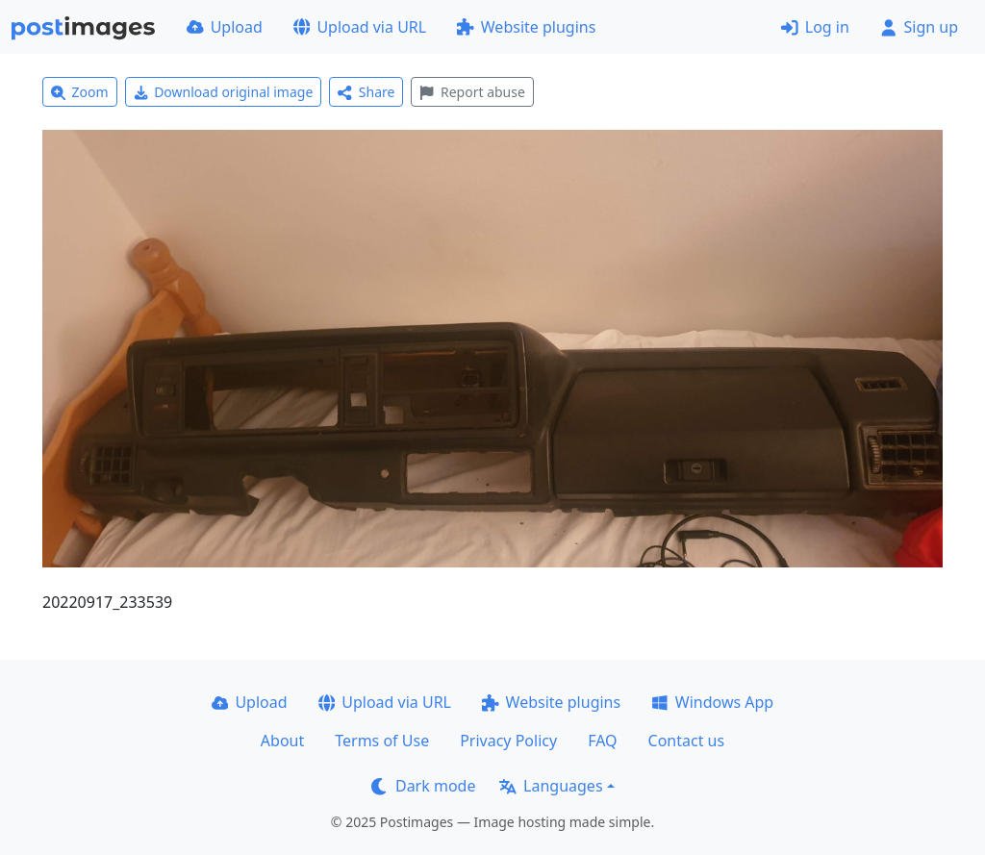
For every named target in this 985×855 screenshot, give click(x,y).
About (282, 740)
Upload (225, 27)
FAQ (602, 740)
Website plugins (526, 27)
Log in (815, 27)
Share (366, 92)
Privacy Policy (508, 740)
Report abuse (471, 92)
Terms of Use (382, 740)
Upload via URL (359, 27)
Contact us (686, 740)
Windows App (712, 702)
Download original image (224, 92)
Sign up (919, 27)
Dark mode (423, 785)
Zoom (80, 92)
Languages (550, 785)
